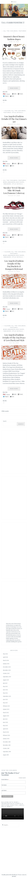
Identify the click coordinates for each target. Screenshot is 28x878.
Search (4, 421)
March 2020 (6, 732)
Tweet (8, 93)
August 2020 (6, 715)
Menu (15, 1)
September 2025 (7, 676)
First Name (3, 785)
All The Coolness (11, 31)
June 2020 (5, 722)
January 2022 (6, 709)
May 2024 (5, 693)
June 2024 (5, 689)
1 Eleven (7, 110)
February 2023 (6, 706)
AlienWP (14, 876)
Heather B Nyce (14, 9)
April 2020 (5, 728)
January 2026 (6, 663)
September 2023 (7, 696)
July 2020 (5, 719)
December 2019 (6, 742)
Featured (22, 31)
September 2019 (7, 751)
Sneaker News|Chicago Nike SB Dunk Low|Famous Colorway (14, 190)
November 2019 (6, 745)
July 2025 (5, 683)
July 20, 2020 (14, 343)
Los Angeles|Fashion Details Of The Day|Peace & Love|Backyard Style (14, 337)
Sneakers (7, 184)
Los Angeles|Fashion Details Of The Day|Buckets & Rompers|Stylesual (14, 264)
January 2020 (6, 738)
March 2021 (6, 712)
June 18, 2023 (14, 41)
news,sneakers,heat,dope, (13, 182)
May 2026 (5, 654)
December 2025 (7, 667)
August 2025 (6, 680)
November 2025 (7, 670)
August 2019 (6, 755)
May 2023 (5, 702)
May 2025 (5, 686)
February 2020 (6, 735)
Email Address (5, 779)
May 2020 (5, 725)
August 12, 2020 (14, 271)
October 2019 (6, 748)
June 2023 (5, 699)
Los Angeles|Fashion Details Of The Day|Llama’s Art (14, 119)
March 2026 (6, 660)
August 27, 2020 (14, 124)
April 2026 (5, 657)
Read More (15, 88)
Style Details (17, 112)
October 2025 (6, 673)
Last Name (3, 790)
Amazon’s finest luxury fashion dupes (14, 37)
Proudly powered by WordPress (9, 874)
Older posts (5, 411)
